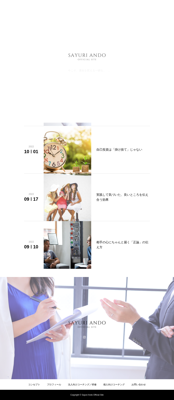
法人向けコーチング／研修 (82, 384)
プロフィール (54, 384)
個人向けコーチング (114, 384)
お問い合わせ (139, 384)
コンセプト (34, 384)
